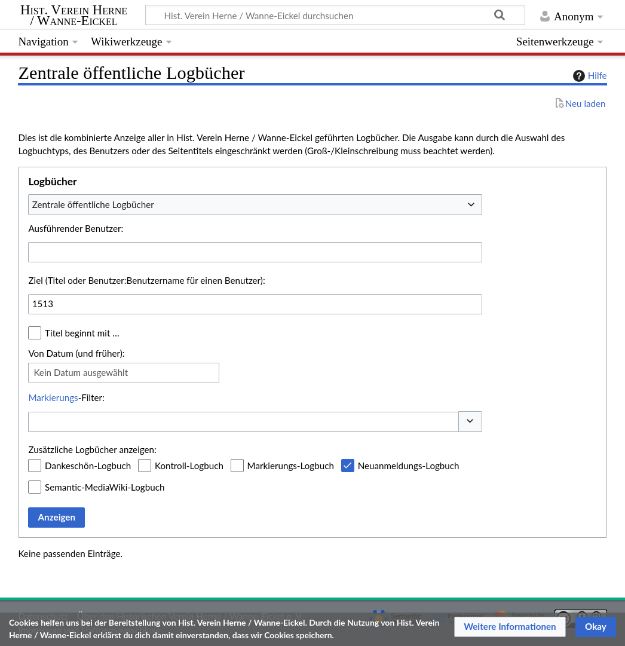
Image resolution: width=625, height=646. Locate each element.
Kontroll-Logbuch (189, 465)
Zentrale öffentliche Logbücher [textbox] (93, 204)
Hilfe (588, 76)
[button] (470, 421)
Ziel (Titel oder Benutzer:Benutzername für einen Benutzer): (146, 280)
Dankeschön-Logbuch (88, 465)
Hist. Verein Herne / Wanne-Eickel (73, 15)
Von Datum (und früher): (76, 353)
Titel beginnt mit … (82, 332)
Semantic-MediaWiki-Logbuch (104, 487)
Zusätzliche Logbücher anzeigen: (92, 449)
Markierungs (53, 397)
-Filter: (66, 397)
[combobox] (255, 204)
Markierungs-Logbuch (290, 465)
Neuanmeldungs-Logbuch (408, 465)
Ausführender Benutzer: (75, 228)
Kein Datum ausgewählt (80, 372)
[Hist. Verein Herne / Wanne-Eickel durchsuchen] (335, 15)
